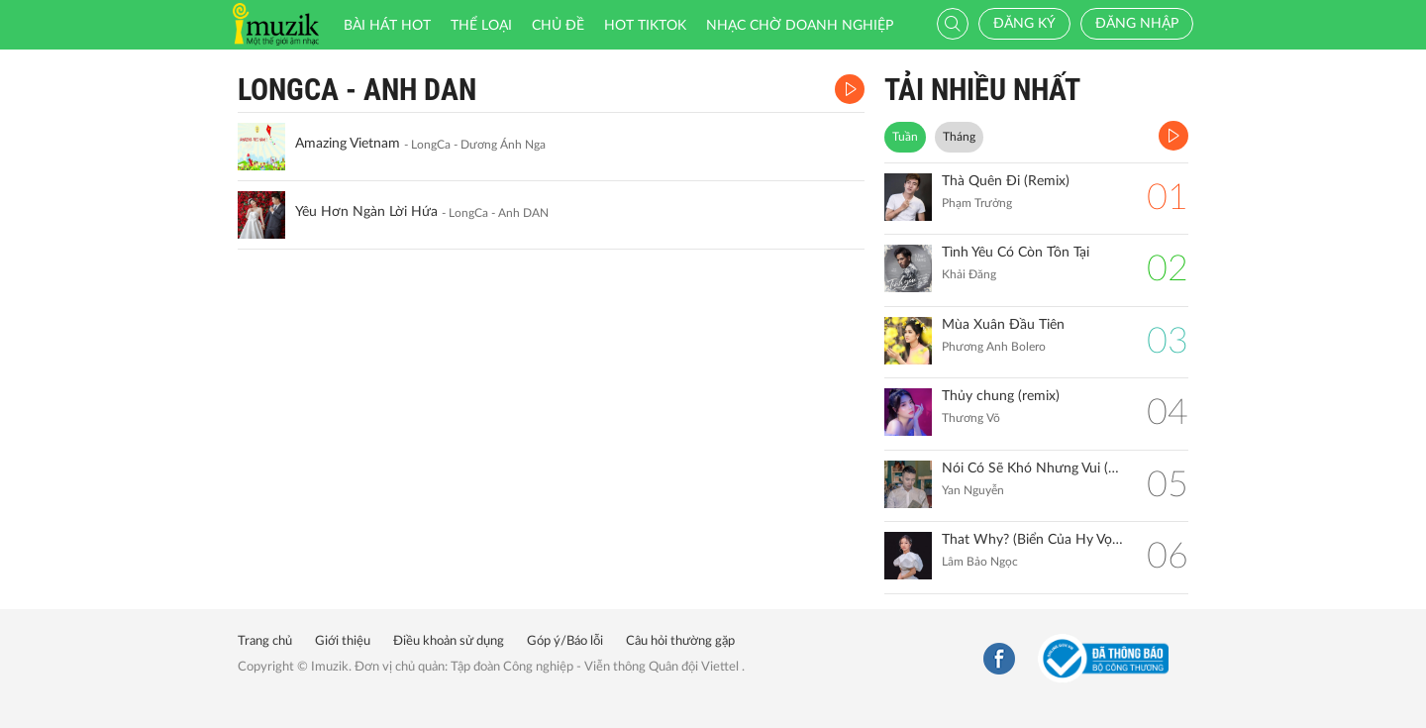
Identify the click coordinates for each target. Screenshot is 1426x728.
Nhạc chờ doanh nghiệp (799, 26)
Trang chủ (265, 641)
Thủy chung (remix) (1001, 396)
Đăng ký (1024, 24)
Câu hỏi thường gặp (680, 641)
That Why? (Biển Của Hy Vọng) (1034, 540)
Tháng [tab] (959, 137)
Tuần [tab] (905, 137)
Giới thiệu (342, 641)
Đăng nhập (1136, 24)
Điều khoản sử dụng (448, 641)
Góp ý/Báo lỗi (565, 641)
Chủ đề (558, 26)
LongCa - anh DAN (357, 89)
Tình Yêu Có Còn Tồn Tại (1015, 253)
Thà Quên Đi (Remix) (1006, 181)
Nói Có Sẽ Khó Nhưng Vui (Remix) (1034, 468)
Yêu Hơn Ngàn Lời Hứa (366, 212)
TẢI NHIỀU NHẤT (982, 89)
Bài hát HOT (387, 26)
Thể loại (481, 26)
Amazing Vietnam (347, 144)
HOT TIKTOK (645, 26)
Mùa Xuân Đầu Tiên (1003, 325)
